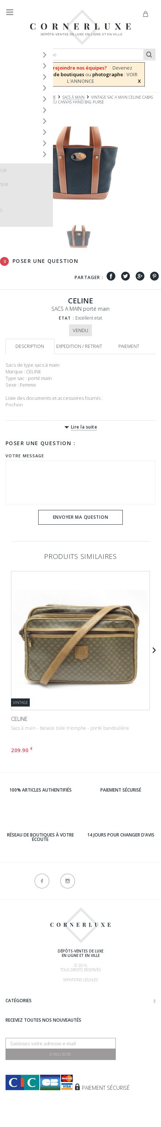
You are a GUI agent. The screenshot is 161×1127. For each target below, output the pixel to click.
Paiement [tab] (128, 346)
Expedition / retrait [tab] (79, 346)
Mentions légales (80, 979)
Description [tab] (29, 346)
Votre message (25, 455)
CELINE (19, 718)
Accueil (13, 97)
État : (66, 318)
